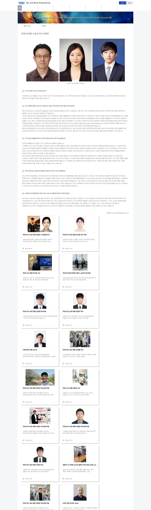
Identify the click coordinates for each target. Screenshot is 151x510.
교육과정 (77, 8)
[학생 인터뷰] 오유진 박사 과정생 (35, 33)
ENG (130, 3)
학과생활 (93, 8)
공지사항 (109, 8)
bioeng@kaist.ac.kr (126, 500)
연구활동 (46, 8)
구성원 (61, 8)
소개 (29, 8)
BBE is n (125, 8)
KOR (122, 3)
